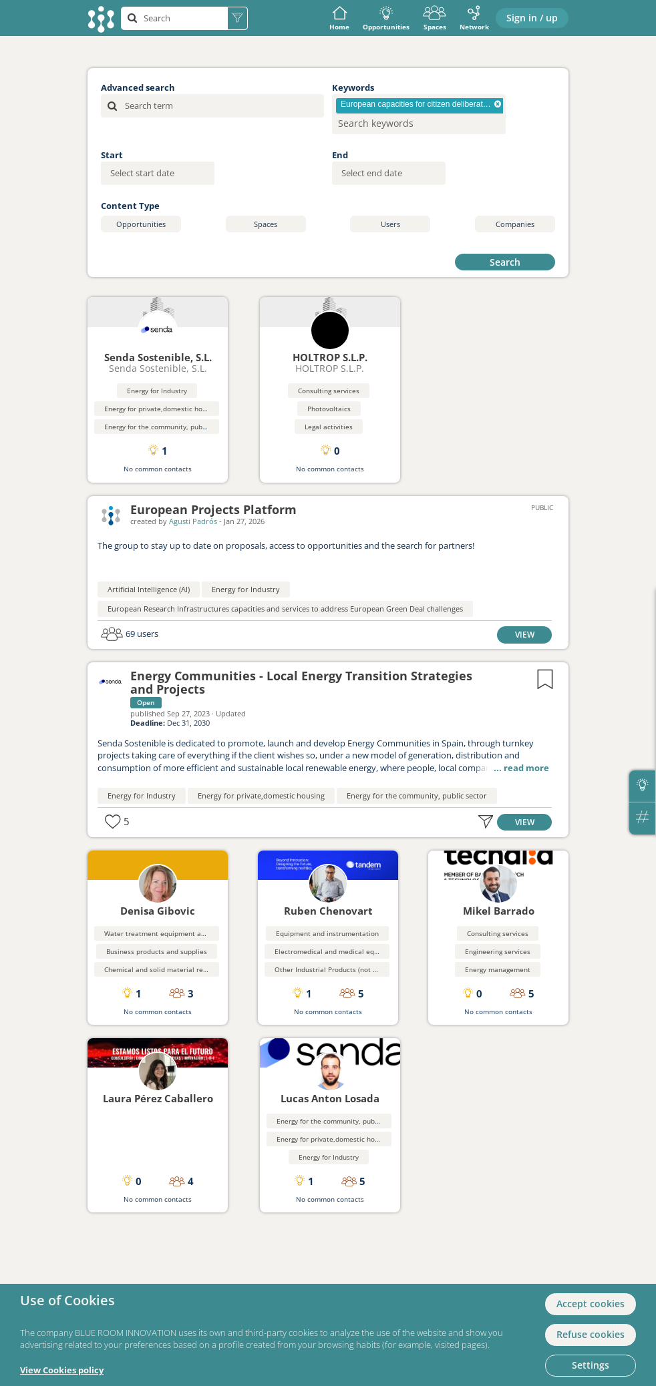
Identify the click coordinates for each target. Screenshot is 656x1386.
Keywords (353, 87)
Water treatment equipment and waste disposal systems (195, 933)
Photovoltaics (329, 408)
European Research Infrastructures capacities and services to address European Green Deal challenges (285, 609)
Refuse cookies (590, 1334)
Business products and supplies (156, 951)
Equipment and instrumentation (327, 933)
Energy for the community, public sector (168, 426)
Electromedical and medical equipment (338, 951)
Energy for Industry (157, 390)
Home (339, 18)
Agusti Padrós (193, 521)
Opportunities (386, 18)
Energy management (497, 969)
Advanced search (138, 87)
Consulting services (328, 390)
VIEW (524, 634)
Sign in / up (532, 17)
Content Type (130, 206)
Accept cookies (590, 1303)
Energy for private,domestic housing (161, 408)
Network (474, 18)
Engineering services (497, 951)
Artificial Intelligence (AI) (149, 589)
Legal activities (329, 426)
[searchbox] (397, 123)
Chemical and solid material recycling (164, 969)
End (340, 155)
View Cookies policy (62, 1370)
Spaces (434, 18)
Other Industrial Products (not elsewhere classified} (358, 969)
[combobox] (418, 114)
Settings (590, 1365)
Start (112, 155)
